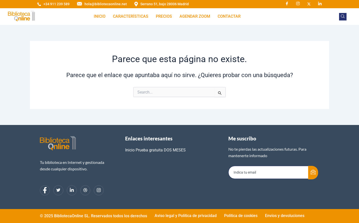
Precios (164, 16)
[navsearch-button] (343, 16)
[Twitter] (58, 190)
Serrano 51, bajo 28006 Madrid (161, 4)
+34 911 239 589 (53, 4)
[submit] (313, 172)
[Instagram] (298, 3)
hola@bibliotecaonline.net (102, 4)
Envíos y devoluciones (284, 215)
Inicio (99, 16)
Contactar (229, 16)
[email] (268, 172)
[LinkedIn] (320, 3)
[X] (309, 3)
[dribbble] (85, 190)
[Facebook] (287, 3)
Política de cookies (241, 215)
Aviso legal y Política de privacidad (186, 215)
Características (130, 16)
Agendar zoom (195, 16)
